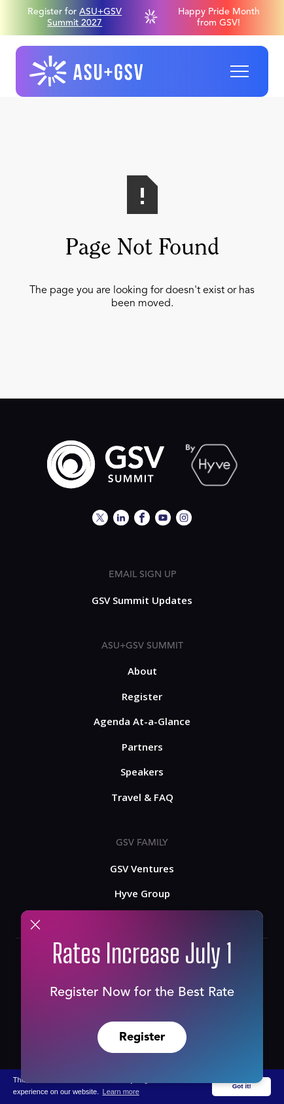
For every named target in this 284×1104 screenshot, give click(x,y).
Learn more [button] (121, 1091)
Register (142, 1037)
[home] (87, 71)
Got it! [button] (241, 1086)
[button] (239, 71)
